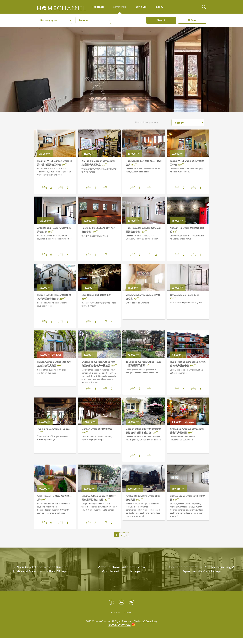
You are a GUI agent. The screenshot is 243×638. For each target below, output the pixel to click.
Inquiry (159, 6)
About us (115, 612)
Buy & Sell (141, 6)
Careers (128, 612)
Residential (98, 6)
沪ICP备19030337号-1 (119, 625)
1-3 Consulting (149, 621)
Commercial (119, 9)
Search (161, 20)
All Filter (192, 20)
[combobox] (54, 20)
